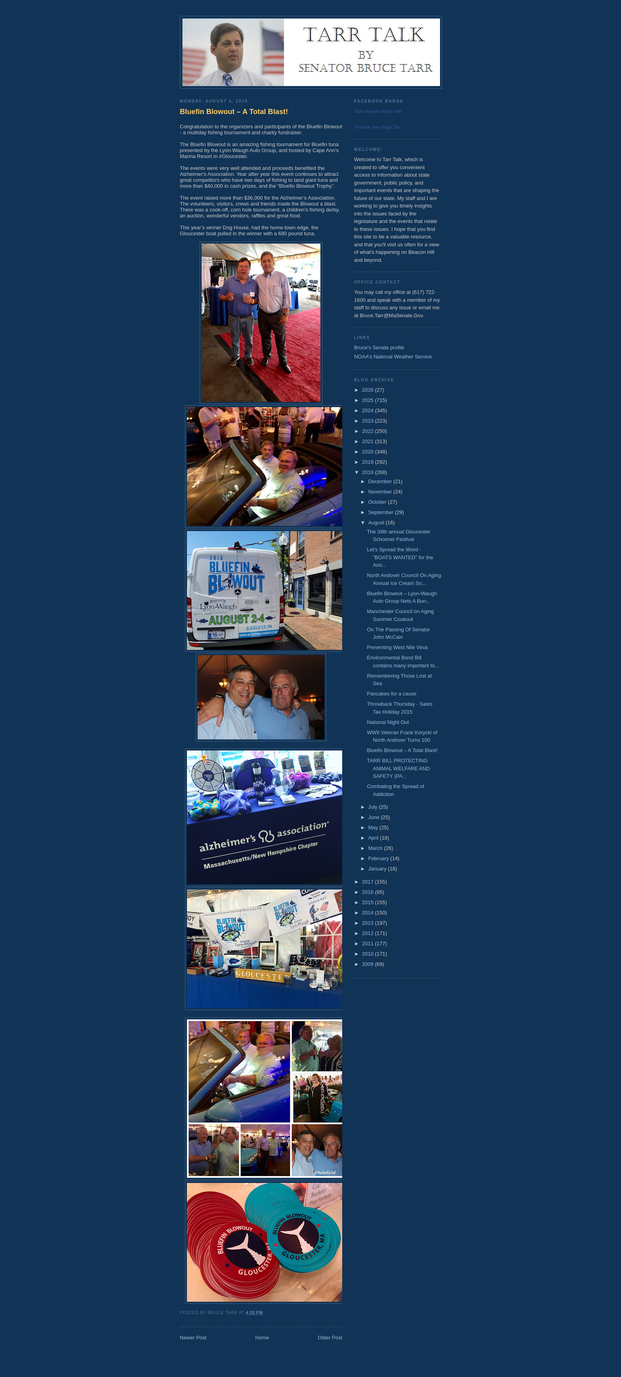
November (381, 492)
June (374, 817)
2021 (368, 441)
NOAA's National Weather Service (393, 357)
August (377, 523)
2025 (368, 400)
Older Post (330, 1338)
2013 (368, 923)
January (378, 869)
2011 (368, 944)
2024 (368, 410)
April (374, 838)
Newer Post (193, 1338)
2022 (368, 431)
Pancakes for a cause (391, 694)
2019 (368, 462)
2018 (368, 472)
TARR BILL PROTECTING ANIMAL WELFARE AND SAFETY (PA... (398, 768)
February (379, 858)
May (373, 827)
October (378, 502)
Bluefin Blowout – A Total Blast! (234, 112)
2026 (368, 390)
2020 (368, 452)
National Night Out (388, 722)
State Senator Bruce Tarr (378, 111)
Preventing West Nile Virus (397, 647)
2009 (368, 964)
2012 (368, 933)
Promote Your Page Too (377, 127)
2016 (368, 892)
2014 (368, 913)
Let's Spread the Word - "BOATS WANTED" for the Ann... (400, 557)
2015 (368, 902)
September (381, 512)
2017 (368, 882)
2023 (368, 421)
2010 (368, 954)
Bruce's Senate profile (379, 347)
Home (262, 1338)
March (376, 848)
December (381, 481)
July (373, 807)
